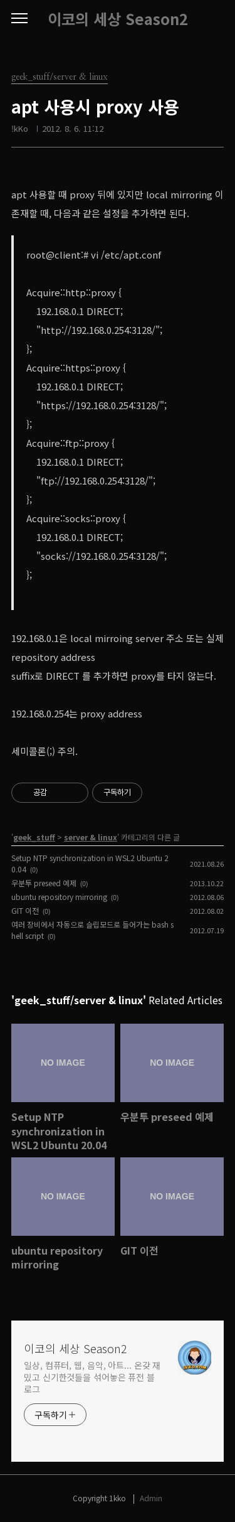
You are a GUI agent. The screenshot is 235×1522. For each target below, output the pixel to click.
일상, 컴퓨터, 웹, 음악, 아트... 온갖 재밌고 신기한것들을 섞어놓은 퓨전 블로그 (92, 1377)
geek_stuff (34, 837)
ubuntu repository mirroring (59, 896)
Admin (151, 1498)
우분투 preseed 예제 (43, 882)
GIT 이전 (25, 910)
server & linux (90, 837)
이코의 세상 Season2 (118, 18)
